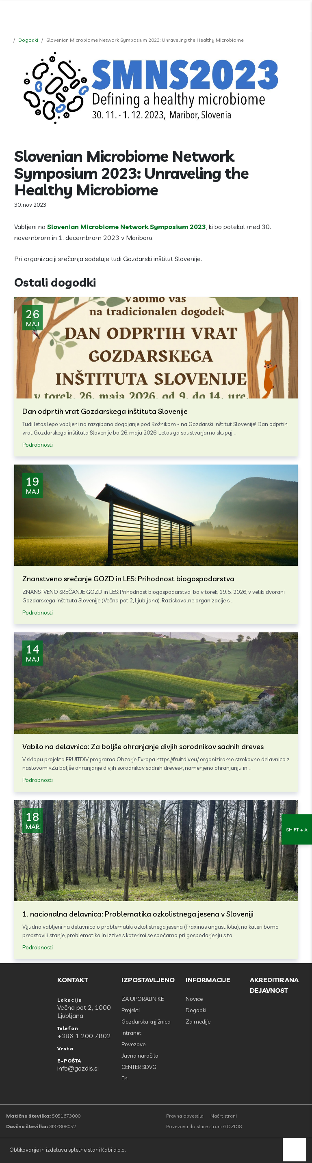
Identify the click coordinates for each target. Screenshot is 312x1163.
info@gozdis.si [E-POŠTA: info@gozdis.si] (78, 1068)
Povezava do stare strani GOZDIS (204, 1126)
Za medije (198, 1021)
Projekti (130, 1010)
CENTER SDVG (138, 1067)
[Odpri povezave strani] (302, 13)
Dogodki (28, 40)
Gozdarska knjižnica (146, 1021)
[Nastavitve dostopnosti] (297, 581)
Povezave (133, 1044)
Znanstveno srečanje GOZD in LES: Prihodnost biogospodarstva (128, 578)
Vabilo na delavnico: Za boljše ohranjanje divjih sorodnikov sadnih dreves (143, 746)
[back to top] (294, 1149)
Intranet (131, 1033)
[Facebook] (266, 13)
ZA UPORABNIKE (142, 998)
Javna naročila (139, 1055)
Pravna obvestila (185, 1116)
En (124, 1078)
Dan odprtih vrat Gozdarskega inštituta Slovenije (105, 411)
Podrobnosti (37, 444)
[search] (284, 13)
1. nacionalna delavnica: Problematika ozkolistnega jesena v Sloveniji (138, 914)
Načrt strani (223, 1116)
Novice (194, 998)
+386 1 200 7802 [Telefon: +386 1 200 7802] (84, 1036)
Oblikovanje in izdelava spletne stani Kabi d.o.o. (67, 1149)
